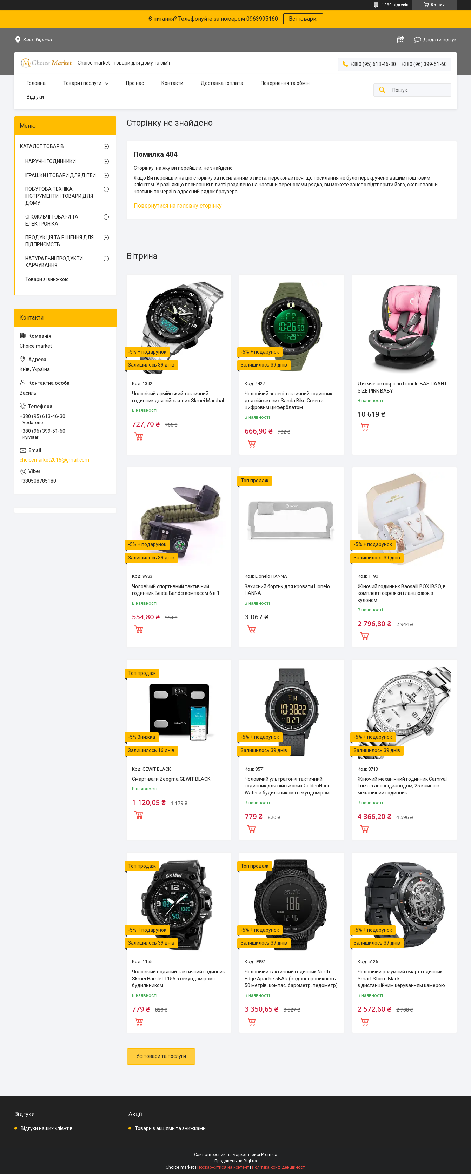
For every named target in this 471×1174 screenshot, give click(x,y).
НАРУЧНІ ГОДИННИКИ (50, 161)
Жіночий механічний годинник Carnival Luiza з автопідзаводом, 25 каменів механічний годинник (402, 786)
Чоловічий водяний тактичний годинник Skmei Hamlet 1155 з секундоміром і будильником (178, 978)
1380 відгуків (395, 4)
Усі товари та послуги (161, 1056)
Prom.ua (269, 1154)
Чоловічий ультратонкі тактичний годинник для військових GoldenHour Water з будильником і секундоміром (287, 786)
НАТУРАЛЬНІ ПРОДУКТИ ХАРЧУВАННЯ (54, 262)
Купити (138, 435)
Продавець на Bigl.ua (235, 1161)
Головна (36, 83)
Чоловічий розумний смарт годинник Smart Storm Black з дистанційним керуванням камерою (401, 978)
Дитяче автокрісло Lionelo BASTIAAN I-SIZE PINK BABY (403, 387)
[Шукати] (382, 90)
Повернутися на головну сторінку (178, 205)
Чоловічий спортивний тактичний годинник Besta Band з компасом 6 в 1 (176, 590)
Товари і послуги (82, 83)
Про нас (135, 83)
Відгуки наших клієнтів (47, 1128)
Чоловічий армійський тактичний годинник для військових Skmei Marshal (178, 397)
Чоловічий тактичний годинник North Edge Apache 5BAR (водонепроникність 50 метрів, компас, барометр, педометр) (291, 978)
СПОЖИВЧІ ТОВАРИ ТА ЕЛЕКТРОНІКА (51, 220)
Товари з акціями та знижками (170, 1128)
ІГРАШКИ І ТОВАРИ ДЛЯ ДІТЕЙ (60, 175)
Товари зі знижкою (47, 279)
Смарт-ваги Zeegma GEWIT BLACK (171, 779)
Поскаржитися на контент (223, 1167)
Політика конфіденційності (279, 1167)
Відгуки (35, 97)
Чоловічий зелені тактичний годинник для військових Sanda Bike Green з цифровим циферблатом (288, 400)
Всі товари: (303, 18)
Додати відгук (440, 39)
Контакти (172, 83)
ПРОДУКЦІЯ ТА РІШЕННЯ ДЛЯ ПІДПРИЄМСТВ (59, 241)
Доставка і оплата (222, 83)
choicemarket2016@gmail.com (54, 460)
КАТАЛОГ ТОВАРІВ (42, 146)
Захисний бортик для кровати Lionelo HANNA (287, 590)
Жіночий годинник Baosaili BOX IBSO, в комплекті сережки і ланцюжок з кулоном (402, 593)
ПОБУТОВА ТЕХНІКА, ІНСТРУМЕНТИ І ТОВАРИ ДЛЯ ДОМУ (59, 196)
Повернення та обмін (285, 83)
